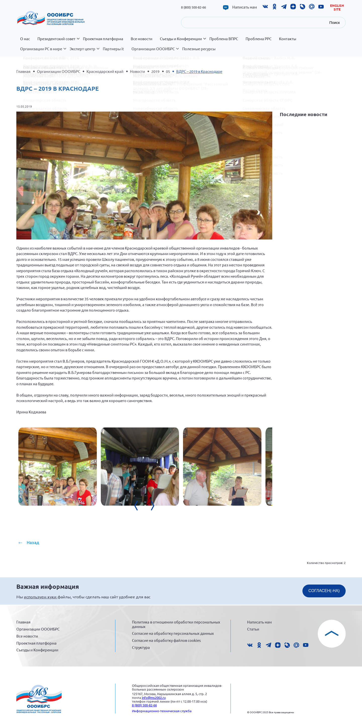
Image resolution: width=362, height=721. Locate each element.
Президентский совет (58, 41)
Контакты (287, 38)
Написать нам (244, 7)
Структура (141, 647)
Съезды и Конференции (183, 41)
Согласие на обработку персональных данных (173, 633)
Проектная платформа (103, 38)
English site (337, 7)
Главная (23, 71)
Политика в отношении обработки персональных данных (176, 624)
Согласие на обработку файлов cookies (166, 640)
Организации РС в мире (43, 51)
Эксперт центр (84, 51)
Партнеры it (113, 48)
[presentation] (176, 518)
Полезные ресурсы (198, 48)
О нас (25, 38)
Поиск (334, 22)
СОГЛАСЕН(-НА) (324, 591)
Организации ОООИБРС (154, 51)
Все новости (141, 38)
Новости (137, 71)
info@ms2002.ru (154, 697)
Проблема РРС (259, 38)
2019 (155, 71)
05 (168, 71)
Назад (33, 542)
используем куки (41, 596)
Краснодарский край (104, 71)
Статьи (253, 629)
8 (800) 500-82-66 (193, 7)
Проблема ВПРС (223, 38)
